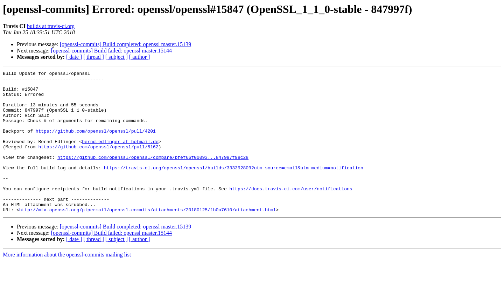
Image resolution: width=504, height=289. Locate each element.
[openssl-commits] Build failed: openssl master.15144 (111, 51)
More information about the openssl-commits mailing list (67, 283)
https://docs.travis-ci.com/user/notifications (290, 213)
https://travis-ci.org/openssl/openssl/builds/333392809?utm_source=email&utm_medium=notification (233, 187)
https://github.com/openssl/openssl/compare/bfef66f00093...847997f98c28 (152, 175)
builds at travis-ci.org (51, 26)
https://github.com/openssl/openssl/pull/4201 (96, 143)
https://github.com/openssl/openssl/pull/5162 (98, 162)
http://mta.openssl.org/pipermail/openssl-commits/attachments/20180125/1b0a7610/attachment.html (147, 238)
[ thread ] (93, 57)
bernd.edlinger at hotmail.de (120, 156)
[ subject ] (116, 57)
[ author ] (139, 57)
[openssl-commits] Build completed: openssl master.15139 (125, 44)
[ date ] (74, 57)
